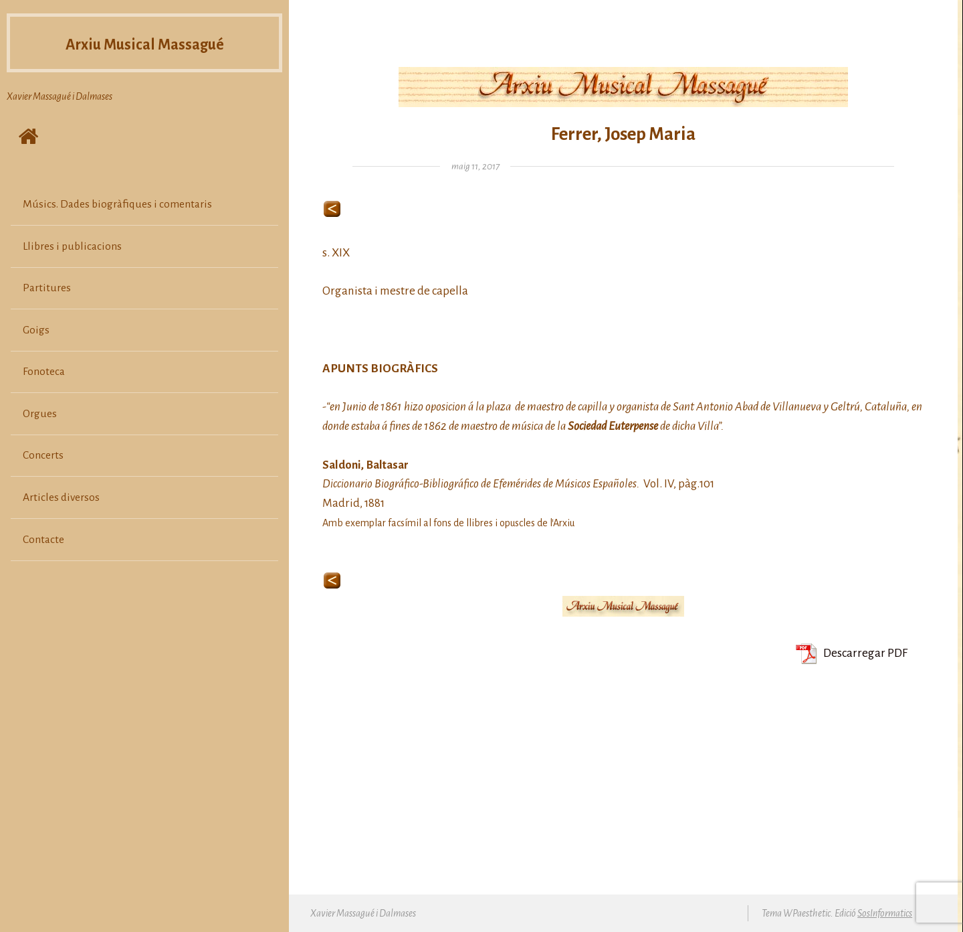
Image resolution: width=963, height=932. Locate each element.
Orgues (40, 414)
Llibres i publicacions (72, 246)
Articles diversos (61, 497)
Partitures (47, 288)
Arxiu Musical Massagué (144, 43)
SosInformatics (884, 913)
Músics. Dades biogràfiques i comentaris (117, 204)
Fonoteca (44, 372)
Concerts (43, 455)
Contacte (43, 540)
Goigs (36, 330)
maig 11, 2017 (475, 166)
